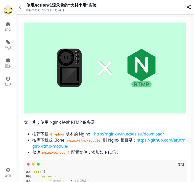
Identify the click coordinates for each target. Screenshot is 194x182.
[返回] (21, 7)
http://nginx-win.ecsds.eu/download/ (129, 134)
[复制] (181, 164)
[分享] (189, 7)
